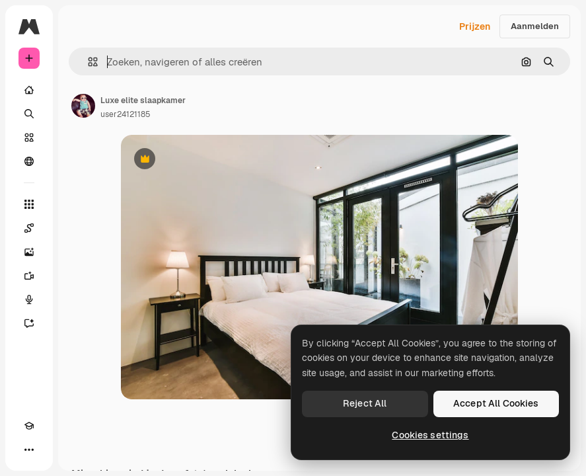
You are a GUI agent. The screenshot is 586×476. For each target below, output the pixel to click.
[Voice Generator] (29, 299)
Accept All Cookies (496, 403)
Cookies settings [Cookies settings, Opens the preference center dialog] (430, 435)
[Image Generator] (29, 251)
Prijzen (474, 26)
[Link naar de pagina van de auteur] (83, 106)
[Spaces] (29, 228)
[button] (87, 62)
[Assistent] (29, 323)
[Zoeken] (29, 113)
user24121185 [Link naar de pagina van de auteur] (125, 114)
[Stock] (29, 137)
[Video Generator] (29, 275)
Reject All (364, 403)
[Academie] (29, 425)
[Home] (29, 89)
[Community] (29, 161)
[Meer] (29, 449)
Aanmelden (535, 26)
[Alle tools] (29, 204)
